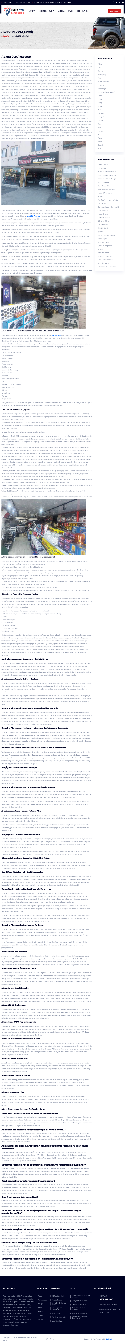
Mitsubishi (101, 85)
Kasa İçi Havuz (103, 214)
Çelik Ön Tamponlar (105, 246)
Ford (99, 78)
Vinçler (100, 249)
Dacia (100, 96)
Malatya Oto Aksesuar (79, 1313)
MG (99, 110)
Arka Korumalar (103, 242)
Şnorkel (100, 232)
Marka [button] (51, 11)
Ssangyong (102, 75)
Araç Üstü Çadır (103, 263)
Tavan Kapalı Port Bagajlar (107, 179)
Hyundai (101, 113)
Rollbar (100, 196)
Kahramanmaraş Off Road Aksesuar (81, 1296)
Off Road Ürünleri (104, 221)
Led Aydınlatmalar (104, 218)
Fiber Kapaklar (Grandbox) (107, 267)
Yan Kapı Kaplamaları (105, 256)
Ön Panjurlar (102, 203)
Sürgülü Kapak (103, 228)
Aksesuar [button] (61, 11)
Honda (100, 131)
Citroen (100, 120)
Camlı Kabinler (103, 165)
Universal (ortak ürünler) (106, 92)
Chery (100, 103)
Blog (78, 11)
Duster (100, 99)
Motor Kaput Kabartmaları (107, 172)
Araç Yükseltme (103, 182)
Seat (99, 148)
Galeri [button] (70, 11)
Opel (99, 124)
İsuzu (100, 68)
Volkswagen (102, 89)
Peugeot (101, 117)
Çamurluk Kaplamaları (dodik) (108, 207)
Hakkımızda (43, 11)
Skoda (100, 141)
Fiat (99, 127)
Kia (99, 134)
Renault (100, 138)
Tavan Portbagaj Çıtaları (106, 235)
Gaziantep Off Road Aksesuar (78, 1308)
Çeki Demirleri (103, 210)
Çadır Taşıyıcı (102, 168)
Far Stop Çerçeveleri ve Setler (108, 200)
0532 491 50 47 (6, 2)
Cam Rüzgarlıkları (104, 186)
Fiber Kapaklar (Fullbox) (106, 189)
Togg (100, 106)
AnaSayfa (32, 11)
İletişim (85, 11)
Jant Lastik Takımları (105, 260)
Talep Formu (114, 11)
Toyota (100, 71)
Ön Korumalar (103, 225)
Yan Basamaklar (103, 253)
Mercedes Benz (103, 82)
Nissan (100, 64)
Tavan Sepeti (102, 239)
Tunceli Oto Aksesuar (79, 1304)
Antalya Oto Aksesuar (79, 1301)
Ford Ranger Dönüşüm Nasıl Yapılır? (79, 1317)
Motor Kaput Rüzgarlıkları (107, 175)
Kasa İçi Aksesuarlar (105, 193)
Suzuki (100, 145)
